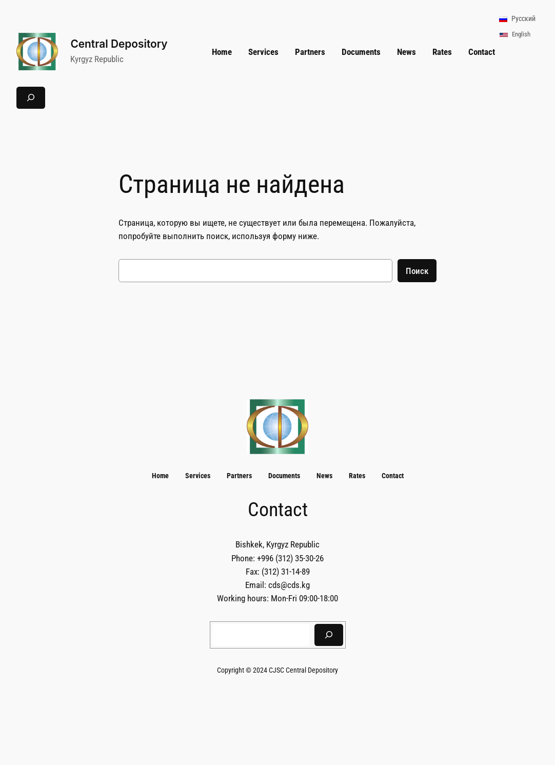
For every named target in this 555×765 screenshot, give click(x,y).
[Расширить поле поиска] (30, 98)
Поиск (417, 271)
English (514, 34)
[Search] (328, 635)
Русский (517, 18)
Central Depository (118, 43)
